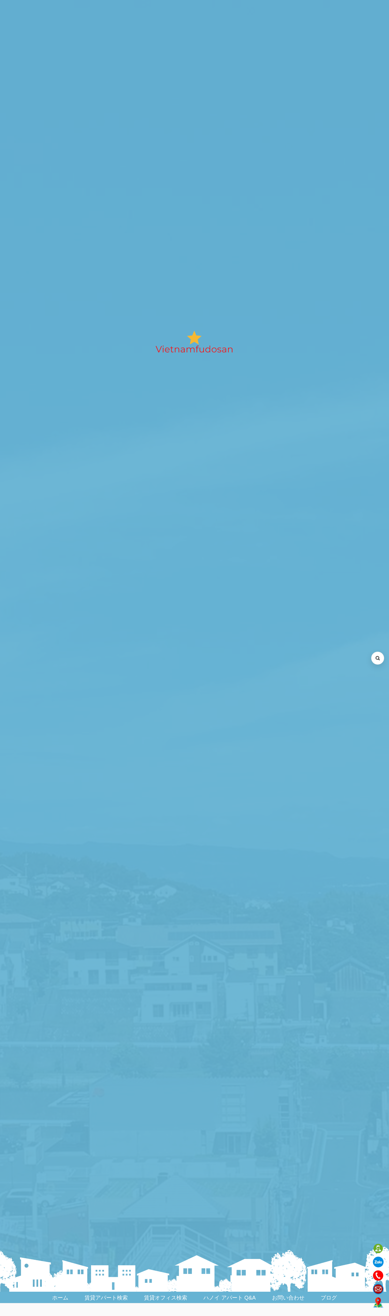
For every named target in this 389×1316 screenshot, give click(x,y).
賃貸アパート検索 (106, 1298)
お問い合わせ (288, 1298)
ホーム (60, 1298)
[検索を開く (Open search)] (377, 658)
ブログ (329, 1298)
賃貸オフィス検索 (165, 1298)
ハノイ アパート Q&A (229, 1298)
